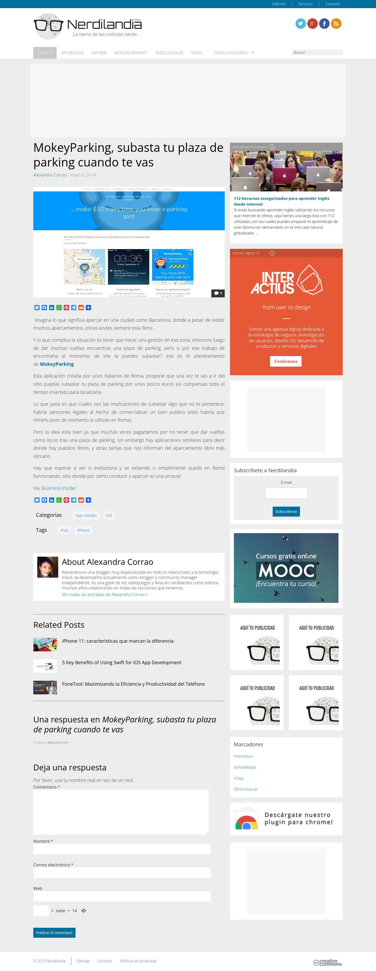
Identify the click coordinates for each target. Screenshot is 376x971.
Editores (279, 3)
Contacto (332, 3)
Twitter (301, 23)
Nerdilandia (56, 960)
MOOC (192, 53)
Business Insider (59, 487)
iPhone (83, 529)
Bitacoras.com (57, 741)
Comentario (46, 786)
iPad (64, 529)
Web (37, 887)
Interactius (243, 755)
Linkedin (336, 23)
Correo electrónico (53, 864)
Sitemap (82, 960)
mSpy (239, 777)
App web (96, 53)
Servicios (305, 3)
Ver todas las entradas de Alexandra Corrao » (105, 594)
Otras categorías (225, 53)
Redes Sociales (166, 53)
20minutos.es (246, 788)
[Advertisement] (188, 100)
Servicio (44, 53)
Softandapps (245, 766)
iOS (109, 514)
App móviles (71, 53)
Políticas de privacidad (138, 960)
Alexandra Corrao (50, 174)
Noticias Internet (128, 53)
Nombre (43, 840)
